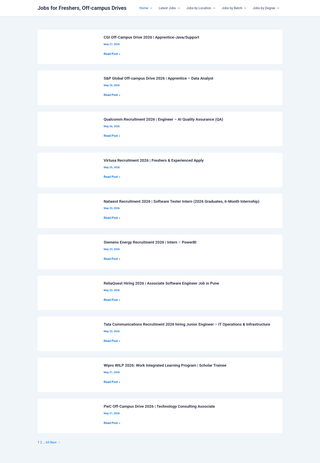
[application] (150, 8)
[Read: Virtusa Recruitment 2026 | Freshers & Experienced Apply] (68, 169)
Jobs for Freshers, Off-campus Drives (82, 8)
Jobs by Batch (234, 8)
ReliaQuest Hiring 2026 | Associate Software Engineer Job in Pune (164, 283)
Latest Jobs (169, 8)
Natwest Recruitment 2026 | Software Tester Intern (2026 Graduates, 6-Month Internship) (185, 201)
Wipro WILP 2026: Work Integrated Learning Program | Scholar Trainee (168, 370)
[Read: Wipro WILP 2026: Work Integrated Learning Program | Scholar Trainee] (68, 380)
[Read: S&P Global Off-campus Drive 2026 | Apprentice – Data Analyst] (68, 87)
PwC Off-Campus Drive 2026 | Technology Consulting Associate (162, 411)
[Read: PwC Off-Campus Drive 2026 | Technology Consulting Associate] (68, 421)
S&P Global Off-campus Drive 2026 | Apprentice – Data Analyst (161, 78)
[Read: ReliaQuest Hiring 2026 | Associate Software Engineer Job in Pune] (68, 292)
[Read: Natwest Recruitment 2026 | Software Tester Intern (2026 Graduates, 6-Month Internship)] (68, 211)
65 (48, 447)
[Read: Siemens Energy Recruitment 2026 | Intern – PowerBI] (68, 251)
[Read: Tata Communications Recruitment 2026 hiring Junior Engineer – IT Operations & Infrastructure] (68, 336)
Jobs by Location (200, 8)
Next (55, 447)
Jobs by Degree (266, 8)
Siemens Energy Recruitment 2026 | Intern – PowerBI (152, 242)
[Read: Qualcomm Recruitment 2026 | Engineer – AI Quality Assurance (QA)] (68, 128)
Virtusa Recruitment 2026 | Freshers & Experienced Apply (156, 160)
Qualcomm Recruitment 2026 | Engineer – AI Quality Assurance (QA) (166, 119)
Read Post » (112, 53)
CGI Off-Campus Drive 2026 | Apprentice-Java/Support (154, 37)
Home (145, 8)
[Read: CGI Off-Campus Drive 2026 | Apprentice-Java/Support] (68, 47)
